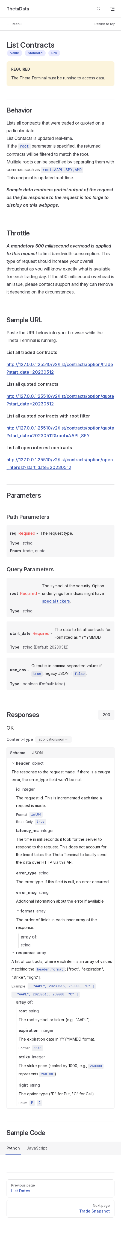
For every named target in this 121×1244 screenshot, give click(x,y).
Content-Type (20, 739)
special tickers (56, 601)
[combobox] (53, 739)
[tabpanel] (60, 933)
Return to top (105, 24)
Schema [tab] (17, 752)
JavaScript (36, 1148)
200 (106, 714)
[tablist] (60, 752)
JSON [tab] (37, 752)
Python (13, 1148)
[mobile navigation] (112, 9)
